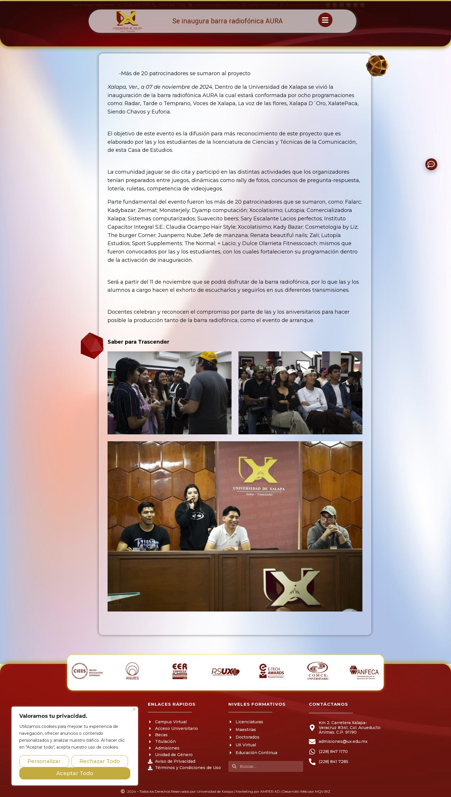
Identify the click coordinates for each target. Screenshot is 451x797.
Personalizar (44, 761)
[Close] (134, 709)
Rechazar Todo (99, 761)
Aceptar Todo (74, 773)
